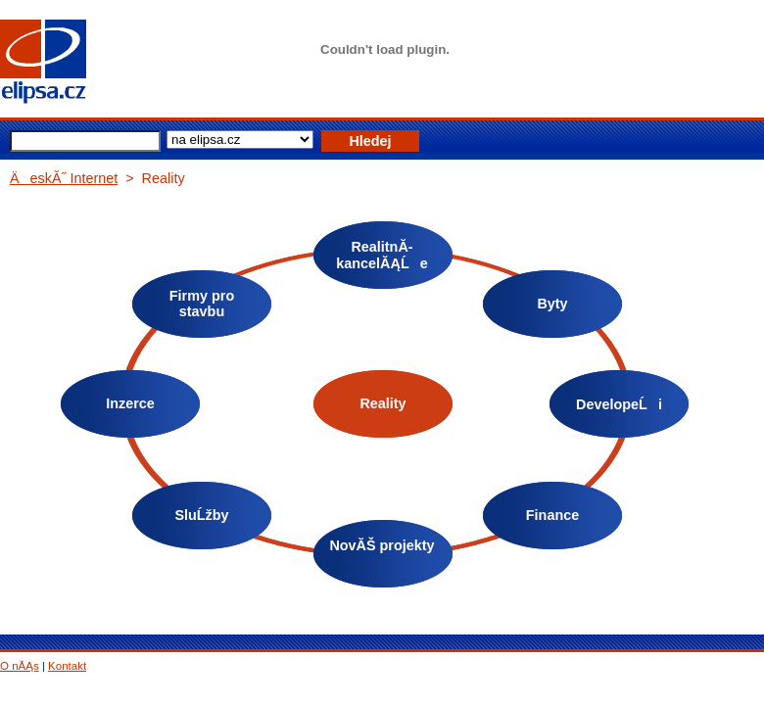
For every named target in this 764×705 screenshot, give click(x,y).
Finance (552, 515)
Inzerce (130, 403)
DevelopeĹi (619, 404)
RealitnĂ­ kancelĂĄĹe (381, 255)
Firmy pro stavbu (201, 303)
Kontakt (67, 666)
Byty (552, 303)
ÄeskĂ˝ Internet (64, 178)
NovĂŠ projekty (381, 545)
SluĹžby (201, 515)
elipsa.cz (73, 64)
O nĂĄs (19, 666)
